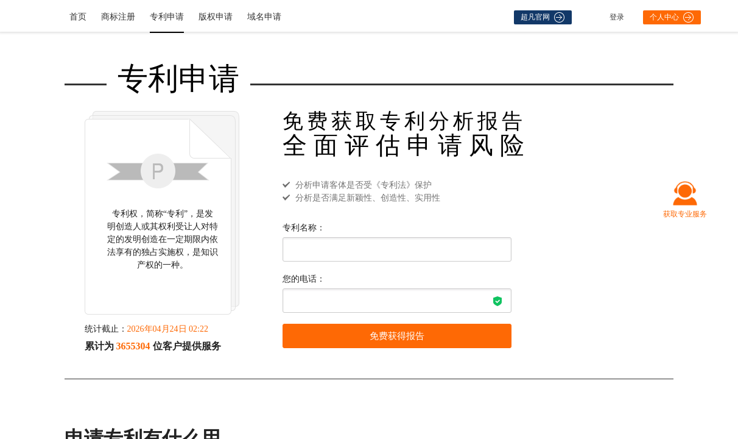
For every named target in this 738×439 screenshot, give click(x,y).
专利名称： (304, 227)
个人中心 (672, 17)
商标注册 (118, 16)
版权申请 (216, 16)
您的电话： (304, 279)
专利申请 (167, 16)
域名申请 (264, 16)
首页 (77, 16)
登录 (617, 17)
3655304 (133, 346)
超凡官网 (542, 17)
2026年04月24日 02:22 (167, 329)
